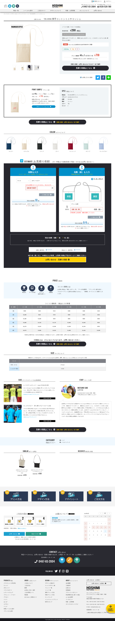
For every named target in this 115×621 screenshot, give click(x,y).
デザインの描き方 (49, 583)
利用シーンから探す (9, 608)
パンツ (5, 599)
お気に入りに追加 (87, 77)
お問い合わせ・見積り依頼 (56, 260)
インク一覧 (48, 590)
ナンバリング (48, 597)
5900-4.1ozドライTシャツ (29, 417)
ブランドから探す (8, 611)
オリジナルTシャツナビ (72, 604)
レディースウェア (8, 592)
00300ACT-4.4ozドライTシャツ (31, 394)
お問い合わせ (98, 10)
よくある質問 (69, 597)
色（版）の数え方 (98, 178)
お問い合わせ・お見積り (98, 583)
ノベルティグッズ (65, 442)
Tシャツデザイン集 (50, 585)
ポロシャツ (7, 587)
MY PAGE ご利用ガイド (30, 597)
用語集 (26, 594)
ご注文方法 (27, 585)
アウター (6, 597)
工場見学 (68, 585)
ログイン (107, 1)
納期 (25, 587)
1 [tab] (29, 478)
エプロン (6, 604)
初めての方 (35, 534)
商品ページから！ (22, 528)
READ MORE (47, 398)
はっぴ (5, 601)
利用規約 (68, 590)
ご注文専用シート (29, 592)
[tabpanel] (22, 466)
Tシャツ (6, 585)
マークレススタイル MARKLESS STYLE (74, 34)
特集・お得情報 (70, 601)
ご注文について (28, 583)
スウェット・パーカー (9, 594)
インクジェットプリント (51, 599)
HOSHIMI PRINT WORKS (57, 6)
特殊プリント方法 (49, 594)
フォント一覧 (48, 587)
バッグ (62, 440)
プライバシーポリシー (71, 592)
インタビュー (69, 599)
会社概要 (68, 583)
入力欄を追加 (45, 195)
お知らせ (68, 587)
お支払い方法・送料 (29, 590)
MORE (30, 513)
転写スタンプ (48, 601)
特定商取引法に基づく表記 (73, 594)
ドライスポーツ (8, 590)
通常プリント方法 (49, 592)
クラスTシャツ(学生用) (10, 583)
